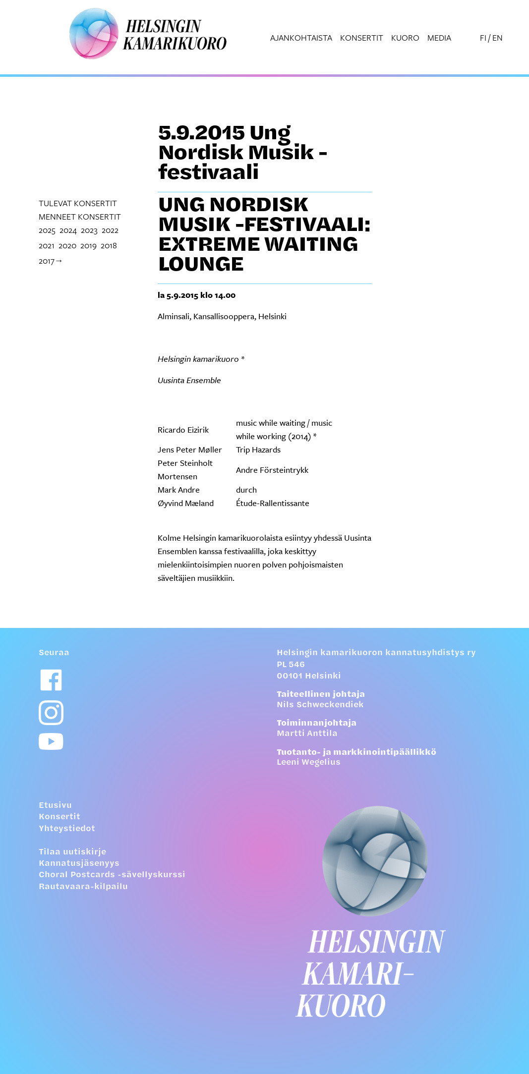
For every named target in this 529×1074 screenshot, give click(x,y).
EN (497, 37)
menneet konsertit (80, 216)
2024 (68, 230)
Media (439, 37)
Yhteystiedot (67, 829)
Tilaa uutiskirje (72, 852)
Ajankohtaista (301, 37)
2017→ (51, 260)
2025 (47, 230)
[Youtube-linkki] (51, 741)
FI (483, 37)
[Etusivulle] (384, 911)
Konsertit (361, 37)
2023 (89, 230)
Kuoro (405, 37)
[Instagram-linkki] (51, 712)
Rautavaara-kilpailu (83, 887)
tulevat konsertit (78, 203)
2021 (47, 245)
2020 (67, 245)
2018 (109, 245)
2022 (110, 230)
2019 (88, 245)
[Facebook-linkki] (51, 680)
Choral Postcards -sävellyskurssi (112, 875)
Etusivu (55, 806)
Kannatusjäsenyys (79, 864)
